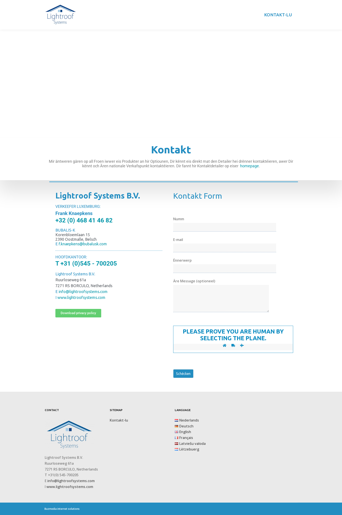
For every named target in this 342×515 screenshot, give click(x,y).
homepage (249, 166)
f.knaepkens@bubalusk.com (83, 244)
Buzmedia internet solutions (62, 509)
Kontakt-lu (119, 420)
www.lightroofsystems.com (81, 297)
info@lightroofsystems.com (71, 480)
